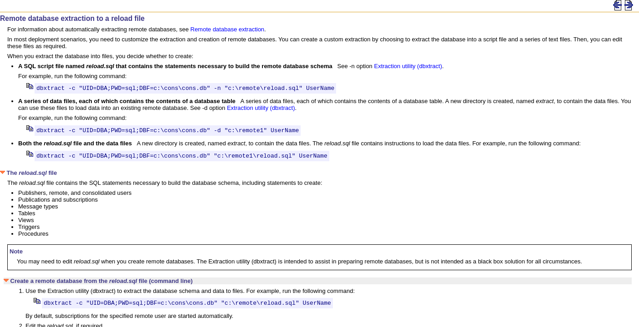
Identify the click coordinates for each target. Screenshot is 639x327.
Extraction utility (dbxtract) (408, 66)
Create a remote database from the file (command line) (98, 285)
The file (28, 176)
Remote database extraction (228, 29)
